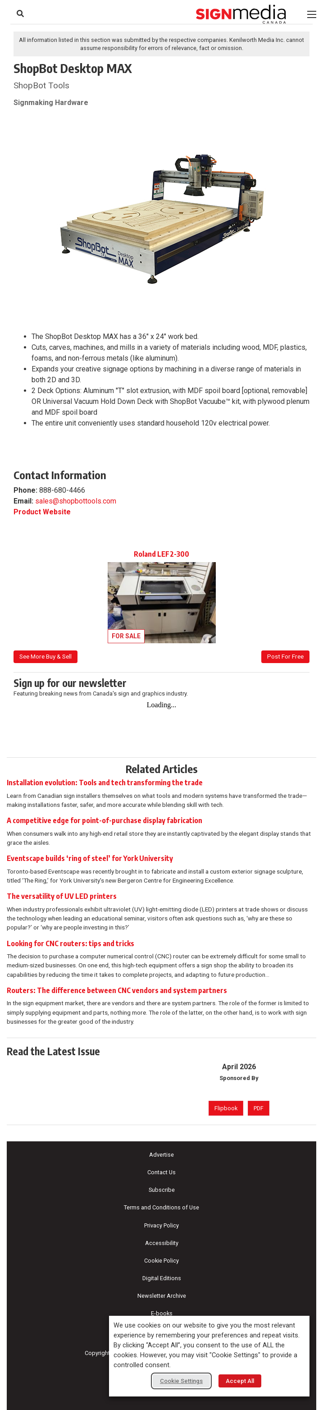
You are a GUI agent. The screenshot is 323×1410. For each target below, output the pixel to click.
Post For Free (285, 656)
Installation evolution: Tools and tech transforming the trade (105, 782)
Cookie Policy (161, 1260)
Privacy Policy (161, 1225)
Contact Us (161, 1172)
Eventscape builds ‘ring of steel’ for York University (90, 858)
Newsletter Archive (161, 1295)
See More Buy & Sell (45, 656)
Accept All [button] (240, 1381)
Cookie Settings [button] (181, 1381)
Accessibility (161, 1243)
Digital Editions (161, 1278)
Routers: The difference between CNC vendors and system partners (117, 990)
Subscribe (162, 1189)
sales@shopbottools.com (75, 501)
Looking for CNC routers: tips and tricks (70, 943)
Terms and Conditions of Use (161, 1207)
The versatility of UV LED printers (62, 896)
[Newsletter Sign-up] (161, 719)
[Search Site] (20, 13)
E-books (162, 1313)
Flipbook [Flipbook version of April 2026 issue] (225, 1108)
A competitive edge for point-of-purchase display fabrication (104, 820)
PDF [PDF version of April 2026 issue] (259, 1108)
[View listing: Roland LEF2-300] (161, 596)
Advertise (161, 1154)
